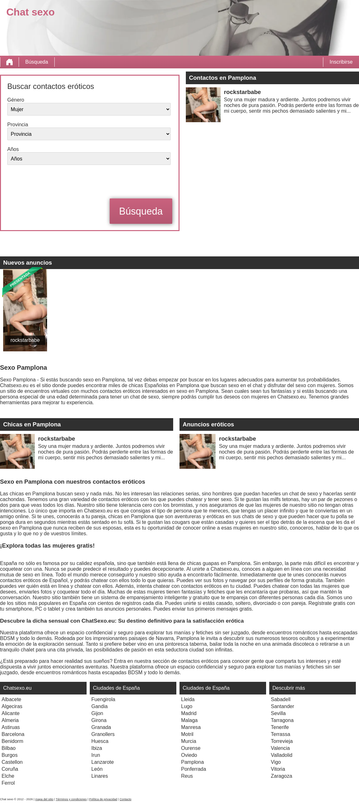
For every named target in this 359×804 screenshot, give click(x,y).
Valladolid (281, 755)
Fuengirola (103, 699)
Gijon (97, 713)
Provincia (17, 124)
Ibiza (96, 748)
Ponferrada (193, 769)
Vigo (276, 762)
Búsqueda (36, 62)
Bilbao (8, 748)
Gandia (99, 706)
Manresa (191, 727)
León (97, 769)
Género (15, 100)
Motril (187, 734)
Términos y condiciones (71, 799)
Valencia (280, 748)
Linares (99, 776)
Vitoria (278, 769)
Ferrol (8, 783)
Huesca (99, 741)
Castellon (12, 762)
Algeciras (12, 706)
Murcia (188, 741)
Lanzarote (102, 762)
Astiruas (11, 727)
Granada (101, 727)
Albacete (11, 699)
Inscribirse (341, 62)
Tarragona (282, 720)
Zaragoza (281, 776)
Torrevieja (282, 741)
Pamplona (192, 762)
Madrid (189, 713)
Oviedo (189, 755)
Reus (187, 776)
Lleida (188, 699)
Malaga (189, 720)
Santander (282, 706)
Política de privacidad (103, 799)
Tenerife (280, 727)
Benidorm (12, 741)
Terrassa (280, 734)
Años (13, 149)
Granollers (103, 734)
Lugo (186, 706)
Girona (98, 720)
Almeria (10, 720)
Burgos (10, 755)
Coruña (10, 769)
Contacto (125, 799)
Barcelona (13, 734)
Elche (8, 776)
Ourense (190, 748)
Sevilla (278, 713)
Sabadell (280, 699)
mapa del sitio (44, 799)
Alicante (11, 713)
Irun (95, 755)
